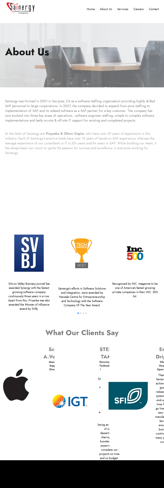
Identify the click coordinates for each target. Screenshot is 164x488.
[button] (78, 313)
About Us (106, 9)
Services (122, 9)
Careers (139, 9)
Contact (154, 9)
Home (91, 9)
